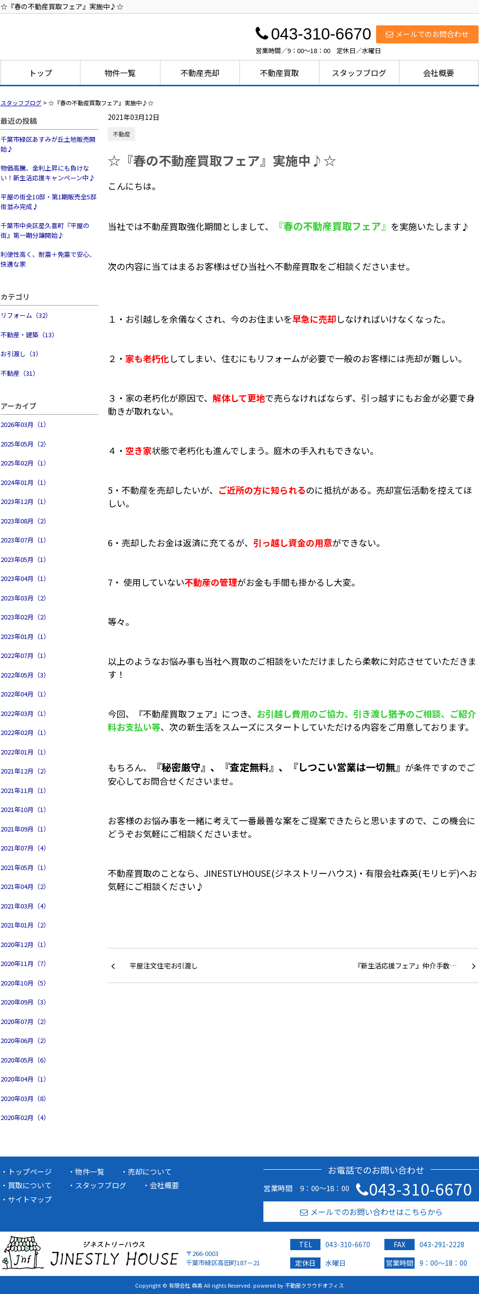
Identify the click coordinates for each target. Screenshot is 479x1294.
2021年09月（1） (25, 828)
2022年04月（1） (25, 693)
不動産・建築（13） (29, 334)
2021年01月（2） (25, 924)
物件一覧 (120, 72)
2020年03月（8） (25, 1098)
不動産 (121, 134)
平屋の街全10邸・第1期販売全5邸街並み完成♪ (48, 201)
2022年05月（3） (25, 674)
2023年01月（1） (25, 636)
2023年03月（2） (25, 597)
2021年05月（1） (25, 867)
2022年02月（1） (25, 732)
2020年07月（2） (25, 1021)
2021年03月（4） (25, 905)
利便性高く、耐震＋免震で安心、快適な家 (48, 259)
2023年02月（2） (25, 616)
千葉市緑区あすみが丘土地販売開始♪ (48, 144)
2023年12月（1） (25, 501)
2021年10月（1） (25, 809)
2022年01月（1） (25, 751)
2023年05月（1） (25, 559)
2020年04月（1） (25, 1078)
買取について (30, 1185)
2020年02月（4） (25, 1117)
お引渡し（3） (21, 353)
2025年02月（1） (25, 462)
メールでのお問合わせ (427, 34)
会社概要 (438, 72)
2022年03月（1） (25, 713)
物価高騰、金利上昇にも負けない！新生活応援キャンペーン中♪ (47, 172)
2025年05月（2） (25, 443)
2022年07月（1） (25, 655)
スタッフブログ (359, 72)
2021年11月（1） (25, 790)
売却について (150, 1171)
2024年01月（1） (25, 482)
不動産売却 (200, 72)
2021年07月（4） (25, 847)
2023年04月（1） (25, 578)
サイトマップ (30, 1199)
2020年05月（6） (25, 1059)
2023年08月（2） (25, 520)
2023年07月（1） (25, 539)
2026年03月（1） (25, 424)
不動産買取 (279, 72)
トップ (40, 72)
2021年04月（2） (25, 886)
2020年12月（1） (25, 944)
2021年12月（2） (25, 770)
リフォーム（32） (26, 315)
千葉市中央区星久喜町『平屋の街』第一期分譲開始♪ (44, 230)
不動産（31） (19, 373)
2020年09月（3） (25, 1001)
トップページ (30, 1171)
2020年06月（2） (25, 1040)
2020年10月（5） (25, 982)
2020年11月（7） (25, 963)
